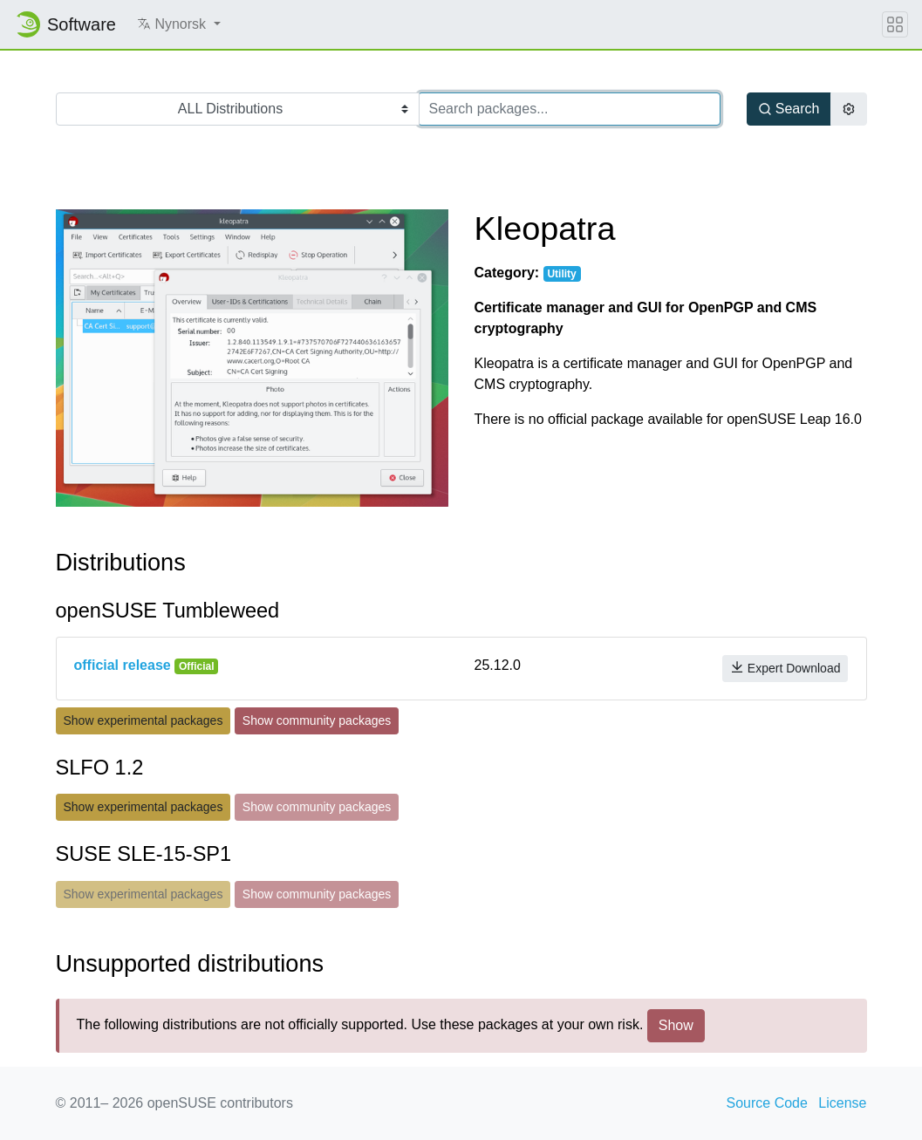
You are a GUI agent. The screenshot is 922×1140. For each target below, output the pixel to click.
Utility (561, 274)
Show (676, 1025)
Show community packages (316, 720)
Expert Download (785, 667)
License (842, 1103)
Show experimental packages (143, 720)
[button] (179, 24)
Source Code (767, 1103)
